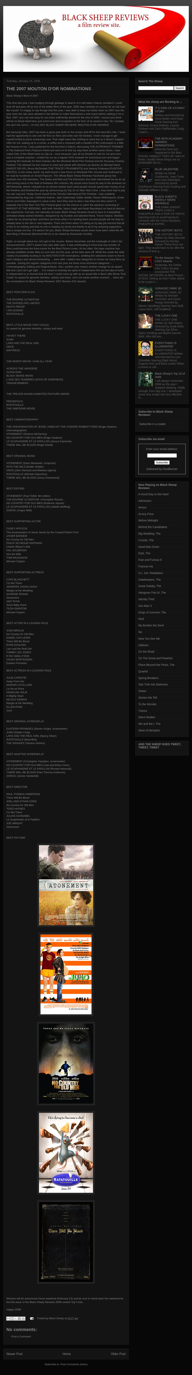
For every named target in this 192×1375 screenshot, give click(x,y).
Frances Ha (145, 566)
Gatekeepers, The (149, 579)
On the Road (146, 651)
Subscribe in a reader (152, 424)
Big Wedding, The (149, 533)
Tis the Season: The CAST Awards (167, 259)
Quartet (143, 671)
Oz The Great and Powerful (155, 658)
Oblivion (143, 645)
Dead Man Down (148, 546)
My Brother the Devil (151, 625)
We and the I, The (149, 723)
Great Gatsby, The (149, 586)
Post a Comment (21, 1336)
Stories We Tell (147, 697)
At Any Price (146, 514)
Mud (141, 618)
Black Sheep (57, 1318)
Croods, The (146, 540)
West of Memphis (149, 730)
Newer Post (14, 1354)
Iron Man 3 (145, 605)
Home (67, 1354)
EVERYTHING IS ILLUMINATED (166, 344)
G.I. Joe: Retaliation (150, 573)
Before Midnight (148, 520)
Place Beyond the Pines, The (156, 664)
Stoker (142, 691)
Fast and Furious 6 (150, 559)
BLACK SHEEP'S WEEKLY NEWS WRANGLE (166, 200)
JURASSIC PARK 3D (168, 288)
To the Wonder (147, 704)
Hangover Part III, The (152, 592)
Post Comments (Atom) (73, 1364)
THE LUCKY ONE (166, 315)
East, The (144, 553)
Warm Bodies (146, 717)
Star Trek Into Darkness (153, 684)
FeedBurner (170, 469)
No (140, 632)
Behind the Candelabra (152, 527)
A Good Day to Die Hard (153, 494)
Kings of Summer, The (152, 612)
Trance (142, 710)
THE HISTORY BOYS (168, 230)
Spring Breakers (148, 678)
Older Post (118, 1354)
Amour (142, 507)
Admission (144, 500)
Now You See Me (149, 638)
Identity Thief (146, 599)
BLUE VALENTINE (166, 169)
